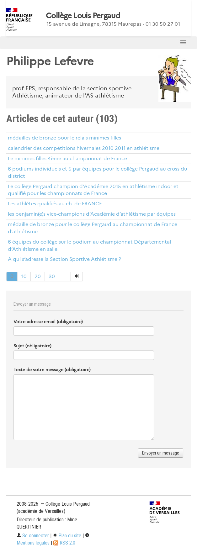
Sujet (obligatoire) (32, 346)
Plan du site (67, 536)
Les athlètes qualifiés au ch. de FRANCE (55, 204)
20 (38, 276)
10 (24, 276)
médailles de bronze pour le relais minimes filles (64, 138)
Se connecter (33, 536)
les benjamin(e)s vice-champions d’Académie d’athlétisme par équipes (92, 214)
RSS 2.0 (64, 543)
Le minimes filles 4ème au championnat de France (67, 158)
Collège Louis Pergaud (83, 15)
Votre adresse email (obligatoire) (48, 321)
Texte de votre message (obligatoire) (52, 369)
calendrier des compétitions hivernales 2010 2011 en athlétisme (83, 148)
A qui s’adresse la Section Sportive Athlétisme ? (64, 259)
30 (52, 276)
